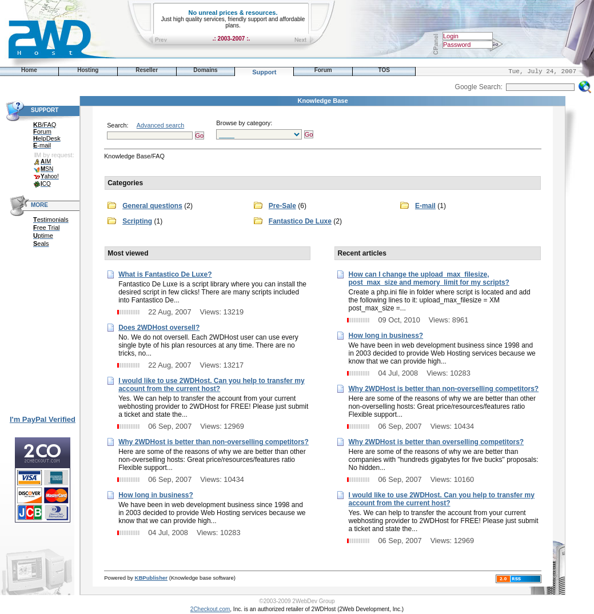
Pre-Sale (282, 206)
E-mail (425, 206)
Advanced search (160, 125)
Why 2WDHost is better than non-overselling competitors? (213, 442)
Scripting (137, 221)
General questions (152, 206)
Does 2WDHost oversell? (159, 328)
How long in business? (155, 495)
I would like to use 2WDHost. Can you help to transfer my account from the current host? (211, 385)
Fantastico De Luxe (300, 221)
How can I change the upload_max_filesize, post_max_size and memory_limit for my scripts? (428, 278)
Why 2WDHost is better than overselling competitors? (436, 442)
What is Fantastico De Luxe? (165, 274)
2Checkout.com (210, 609)
